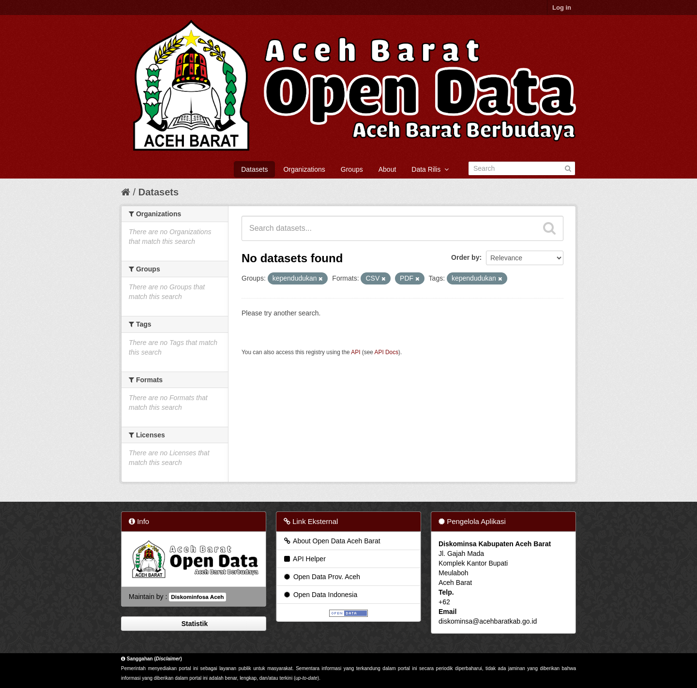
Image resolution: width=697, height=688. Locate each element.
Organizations (304, 169)
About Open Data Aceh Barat (331, 541)
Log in (561, 7)
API (355, 352)
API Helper (304, 559)
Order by (465, 257)
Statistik (194, 624)
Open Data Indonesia (320, 594)
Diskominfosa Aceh (197, 597)
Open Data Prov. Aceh (321, 577)
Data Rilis (430, 169)
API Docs (387, 352)
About (387, 169)
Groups (352, 169)
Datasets (254, 169)
